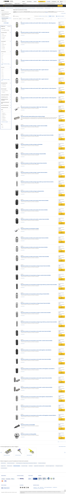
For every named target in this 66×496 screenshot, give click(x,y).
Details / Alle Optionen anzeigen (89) (5, 80)
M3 (2, 59)
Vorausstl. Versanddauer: (39, 18)
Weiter (65, 18)
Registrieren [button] (42, 1)
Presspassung (4, 86)
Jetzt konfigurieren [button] (62, 27)
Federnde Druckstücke (5, 18)
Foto (54, 16)
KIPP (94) (3, 116)
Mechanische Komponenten (10, 463)
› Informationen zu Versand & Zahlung (38, 488)
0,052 (3, 78)
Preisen (47, 16)
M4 (2, 62)
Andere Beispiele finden (62, 446)
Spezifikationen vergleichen (60, 16)
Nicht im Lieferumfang (5, 90)
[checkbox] (6, 34)
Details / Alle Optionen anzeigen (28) (5, 64)
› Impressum (35, 487)
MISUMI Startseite (3, 463)
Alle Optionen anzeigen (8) (5, 121)
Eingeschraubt (4, 84)
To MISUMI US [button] (60, 5)
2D (22, 24)
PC (34, 478)
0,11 (2, 72)
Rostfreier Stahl (4, 35)
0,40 (2, 76)
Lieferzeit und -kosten (41, 16)
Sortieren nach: (25, 18)
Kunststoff (3, 37)
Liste (50, 16)
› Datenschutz (41, 487)
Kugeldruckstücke (4, 19)
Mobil (30, 478)
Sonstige (3, 38)
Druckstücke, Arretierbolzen (5, 16)
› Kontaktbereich (54, 487)
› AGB (38, 487)
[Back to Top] (65, 491)
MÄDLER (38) (3, 117)
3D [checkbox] (2, 127)
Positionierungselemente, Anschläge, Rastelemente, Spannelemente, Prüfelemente (6, 14)
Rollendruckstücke (4, 21)
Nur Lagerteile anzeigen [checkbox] (5, 30)
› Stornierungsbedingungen (48, 487)
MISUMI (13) (3, 113)
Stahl (3, 34)
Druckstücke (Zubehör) (4, 468)
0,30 (2, 75)
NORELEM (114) (4, 114)
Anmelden (48, 1)
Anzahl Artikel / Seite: (15, 18)
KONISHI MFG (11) (4, 120)
